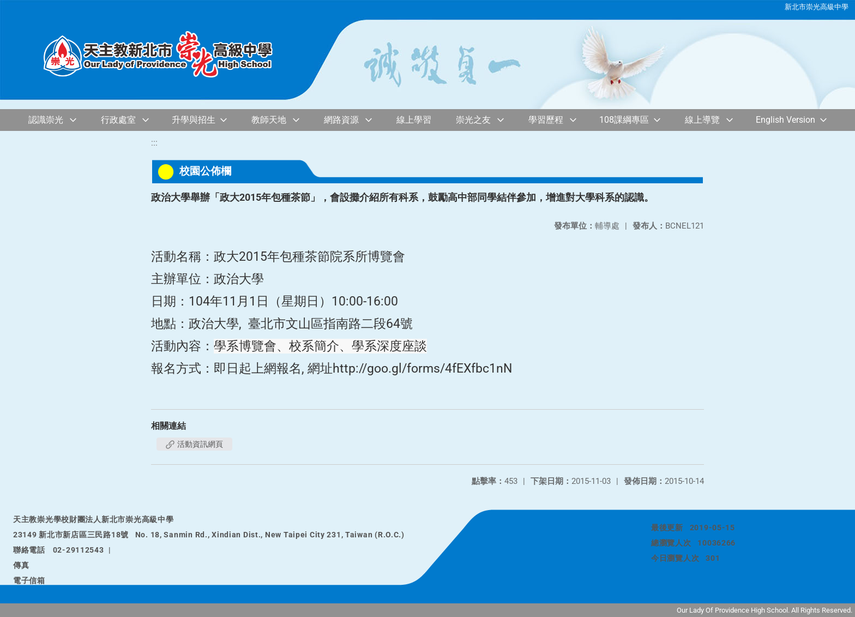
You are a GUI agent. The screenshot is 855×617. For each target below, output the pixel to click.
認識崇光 (45, 120)
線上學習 (413, 120)
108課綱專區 (624, 120)
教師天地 (268, 120)
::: (154, 142)
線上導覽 (702, 120)
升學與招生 (193, 120)
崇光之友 (473, 120)
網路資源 (341, 120)
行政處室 (118, 120)
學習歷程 (545, 120)
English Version (785, 120)
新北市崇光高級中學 (816, 7)
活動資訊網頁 (194, 444)
